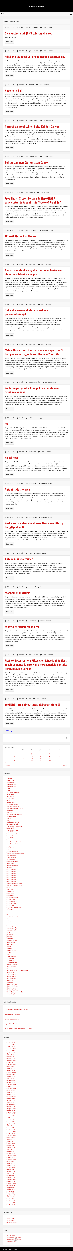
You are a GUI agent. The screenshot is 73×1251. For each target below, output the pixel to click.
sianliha (9, 952)
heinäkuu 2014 (11, 1128)
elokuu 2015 (10, 1102)
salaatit (9, 946)
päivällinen (10, 925)
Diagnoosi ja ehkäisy (13, 806)
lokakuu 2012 (11, 1169)
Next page (11, 731)
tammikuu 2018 (11, 1045)
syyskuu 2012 (11, 1171)
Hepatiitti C (10, 838)
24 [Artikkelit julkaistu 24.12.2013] (14, 760)
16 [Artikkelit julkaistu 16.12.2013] (5, 758)
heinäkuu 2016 (11, 1080)
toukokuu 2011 (11, 1203)
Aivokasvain (10, 782)
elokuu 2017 (10, 1055)
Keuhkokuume (11, 859)
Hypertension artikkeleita (14, 842)
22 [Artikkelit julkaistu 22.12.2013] (59, 758)
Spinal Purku (10, 958)
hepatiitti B (10, 836)
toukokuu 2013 (11, 1155)
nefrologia (10, 909)
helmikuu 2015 (11, 1114)
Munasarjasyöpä (33, 120)
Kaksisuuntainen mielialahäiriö (15, 854)
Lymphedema (10, 891)
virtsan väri (10, 982)
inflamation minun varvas (12, 1019)
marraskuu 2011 (11, 1191)
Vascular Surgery (12, 976)
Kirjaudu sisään (11, 1236)
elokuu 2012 (10, 1173)
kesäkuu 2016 (11, 1082)
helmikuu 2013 (11, 1161)
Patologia (9, 933)
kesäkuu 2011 (11, 1201)
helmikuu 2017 (11, 1066)
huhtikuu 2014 (11, 1134)
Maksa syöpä (10, 893)
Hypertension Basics (13, 844)
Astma (8, 788)
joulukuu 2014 (11, 1118)
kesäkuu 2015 (11, 1106)
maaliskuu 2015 (11, 1112)
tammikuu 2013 (11, 1163)
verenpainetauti (11, 978)
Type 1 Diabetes (11, 974)
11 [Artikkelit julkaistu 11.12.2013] (23, 756)
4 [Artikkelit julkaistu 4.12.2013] (22, 754)
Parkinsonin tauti (12, 931)
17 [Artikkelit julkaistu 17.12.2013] (14, 758)
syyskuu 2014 (11, 1124)
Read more (9, 42)
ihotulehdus (10, 850)
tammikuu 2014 (11, 1140)
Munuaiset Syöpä (12, 903)
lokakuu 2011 (11, 1193)
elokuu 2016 (10, 1078)
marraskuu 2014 (11, 1120)
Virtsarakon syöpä (12, 984)
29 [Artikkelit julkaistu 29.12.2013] (59, 760)
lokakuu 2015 (11, 1098)
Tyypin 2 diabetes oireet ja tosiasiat (15, 1024)
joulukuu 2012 (11, 1165)
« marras (7, 765)
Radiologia (10, 938)
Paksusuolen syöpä (12, 927)
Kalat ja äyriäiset (11, 856)
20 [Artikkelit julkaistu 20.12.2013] (40, 758)
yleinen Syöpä (11, 994)
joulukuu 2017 (11, 1047)
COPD (8, 800)
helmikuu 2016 (11, 1090)
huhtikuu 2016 (11, 1086)
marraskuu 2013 (11, 1143)
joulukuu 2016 (11, 1070)
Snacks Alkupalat (11, 956)
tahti (8, 968)
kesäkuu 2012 (11, 1177)
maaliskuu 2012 (11, 1183)
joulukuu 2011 (11, 1189)
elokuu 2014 (10, 1126)
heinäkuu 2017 (11, 1057)
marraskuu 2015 (11, 1096)
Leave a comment (48, 27)
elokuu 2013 (10, 1149)
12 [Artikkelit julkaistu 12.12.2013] (32, 756)
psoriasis (9, 937)
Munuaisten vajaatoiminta (14, 907)
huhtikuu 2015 (11, 1110)
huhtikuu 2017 (11, 1063)
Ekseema (9, 812)
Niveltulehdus (10, 915)
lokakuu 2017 (11, 1051)
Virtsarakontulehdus (12, 986)
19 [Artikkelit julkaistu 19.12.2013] (32, 758)
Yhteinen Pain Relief (12, 990)
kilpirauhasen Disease (13, 861)
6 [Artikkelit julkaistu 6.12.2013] (39, 754)
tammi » (65, 765)
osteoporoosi (11, 921)
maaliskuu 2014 (11, 1136)
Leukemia (9, 867)
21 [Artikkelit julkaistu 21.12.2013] (50, 758)
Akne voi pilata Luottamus (12, 1014)
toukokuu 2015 (11, 1108)
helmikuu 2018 (11, 1043)
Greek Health (10, 1218)
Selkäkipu (31, 84)
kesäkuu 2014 (11, 1130)
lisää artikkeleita (33, 27)
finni (30, 699)
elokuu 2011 (10, 1197)
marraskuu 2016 (11, 1072)
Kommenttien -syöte (14, 1240)
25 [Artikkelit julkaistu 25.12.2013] (23, 760)
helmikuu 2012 (11, 1185)
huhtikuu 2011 (11, 1205)
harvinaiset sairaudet (13, 824)
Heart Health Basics (13, 830)
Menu (2, 14)
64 (7, 731)
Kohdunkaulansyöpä (12, 865)
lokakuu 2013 (11, 1145)
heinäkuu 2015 (11, 1104)
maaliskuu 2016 (11, 1088)
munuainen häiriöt (12, 901)
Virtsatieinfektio (11, 988)
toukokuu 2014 (11, 1132)
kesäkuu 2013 (11, 1153)
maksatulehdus (11, 895)
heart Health (10, 828)
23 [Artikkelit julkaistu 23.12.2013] (5, 760)
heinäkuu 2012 (11, 1175)
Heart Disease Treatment (14, 826)
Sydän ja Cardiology (12, 964)
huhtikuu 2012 (11, 1181)
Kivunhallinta (32, 452)
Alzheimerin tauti (11, 784)
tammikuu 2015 (11, 1116)
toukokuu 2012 (11, 1179)
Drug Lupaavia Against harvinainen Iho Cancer (18, 1028)
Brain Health (32, 264)
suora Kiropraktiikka (34, 382)
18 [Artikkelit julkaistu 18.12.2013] (23, 758)
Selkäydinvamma (33, 418)
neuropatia (10, 911)
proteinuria (10, 935)
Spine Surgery (11, 960)
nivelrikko (9, 913)
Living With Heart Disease (14, 883)
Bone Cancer (10, 794)
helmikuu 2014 (11, 1138)
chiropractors (33, 483)
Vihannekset (10, 980)
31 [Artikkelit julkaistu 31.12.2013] (14, 762)
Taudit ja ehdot (33, 230)
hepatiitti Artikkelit (12, 834)
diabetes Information (13, 804)
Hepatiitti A (32, 192)
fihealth (21, 27)
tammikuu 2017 (11, 1068)
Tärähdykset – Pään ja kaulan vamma (17, 970)
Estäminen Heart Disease (14, 814)
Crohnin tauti (10, 802)
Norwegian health (12, 1222)
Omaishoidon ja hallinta (13, 917)
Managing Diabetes (12, 897)
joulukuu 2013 (11, 1142)
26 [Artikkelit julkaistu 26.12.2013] (32, 760)
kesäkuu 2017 (11, 1059)
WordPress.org (11, 1241)
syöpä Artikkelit (33, 51)
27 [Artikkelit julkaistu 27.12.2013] (40, 760)
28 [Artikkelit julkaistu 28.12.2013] (50, 760)
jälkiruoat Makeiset (12, 852)
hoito (8, 840)
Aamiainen (10, 779)
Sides (8, 954)
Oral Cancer (10, 919)
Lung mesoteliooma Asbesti (15, 885)
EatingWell (10, 810)
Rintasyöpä (10, 944)
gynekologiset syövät (13, 822)
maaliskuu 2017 (11, 1065)
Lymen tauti (10, 889)
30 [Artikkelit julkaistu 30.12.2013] (5, 762)
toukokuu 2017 (11, 1061)
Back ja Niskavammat (13, 792)
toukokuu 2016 (11, 1084)
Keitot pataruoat (11, 858)
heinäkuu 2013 (11, 1151)
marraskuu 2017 (11, 1049)
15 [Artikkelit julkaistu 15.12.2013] (59, 756)
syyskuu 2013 (11, 1147)
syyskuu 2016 (11, 1076)
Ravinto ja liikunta (12, 940)
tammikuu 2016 (11, 1092)
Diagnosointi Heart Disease (15, 808)
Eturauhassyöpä (33, 156)
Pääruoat (9, 923)
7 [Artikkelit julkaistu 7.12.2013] (49, 754)
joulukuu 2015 (11, 1094)
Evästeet (9, 818)
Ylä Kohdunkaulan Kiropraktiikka (16, 992)
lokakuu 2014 (11, 1122)
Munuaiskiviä (10, 905)
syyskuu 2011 (11, 1195)
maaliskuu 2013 (11, 1159)
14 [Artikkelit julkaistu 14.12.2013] (50, 756)
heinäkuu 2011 (11, 1199)
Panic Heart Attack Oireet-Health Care (16, 1009)
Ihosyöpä (9, 846)
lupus (30, 553)
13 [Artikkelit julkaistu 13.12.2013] (40, 756)
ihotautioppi (32, 587)
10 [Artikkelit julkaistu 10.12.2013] (14, 756)
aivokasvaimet (11, 780)
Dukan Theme (13, 1249)
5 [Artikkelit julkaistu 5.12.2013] (31, 754)
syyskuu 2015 (11, 1100)
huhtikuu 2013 (11, 1157)
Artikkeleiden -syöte (14, 1238)
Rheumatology (11, 942)
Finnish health (11, 1220)
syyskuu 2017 (11, 1053)
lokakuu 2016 (11, 1074)
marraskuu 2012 (11, 1167)
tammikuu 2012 (11, 1187)
